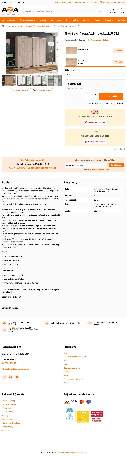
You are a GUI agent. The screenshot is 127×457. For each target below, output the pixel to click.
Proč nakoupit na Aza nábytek (67, 2)
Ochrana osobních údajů (73, 379)
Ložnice (43, 20)
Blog (4, 2)
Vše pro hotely (7, 427)
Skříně (20, 26)
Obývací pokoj (72, 20)
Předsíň (97, 20)
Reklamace (6, 408)
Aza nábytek (59, 452)
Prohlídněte (12, 328)
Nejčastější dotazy (100, 40)
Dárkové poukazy (9, 404)
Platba (66, 376)
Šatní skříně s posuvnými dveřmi (38, 26)
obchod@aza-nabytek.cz (114, 2)
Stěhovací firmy (8, 412)
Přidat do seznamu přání (114, 103)
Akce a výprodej (8, 20)
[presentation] (59, 80)
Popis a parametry (43, 90)
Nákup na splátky (8, 419)
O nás (11, 2)
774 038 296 (92, 2)
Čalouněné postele (27, 20)
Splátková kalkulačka (96, 123)
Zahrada (121, 20)
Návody (5, 416)
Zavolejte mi (116, 165)
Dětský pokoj (56, 20)
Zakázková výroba (71, 383)
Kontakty (20, 2)
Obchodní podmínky (72, 368)
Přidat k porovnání (95, 103)
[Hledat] (100, 11)
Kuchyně (86, 20)
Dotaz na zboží (21, 90)
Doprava (67, 372)
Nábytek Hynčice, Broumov (13, 423)
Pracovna (109, 20)
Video (66, 361)
